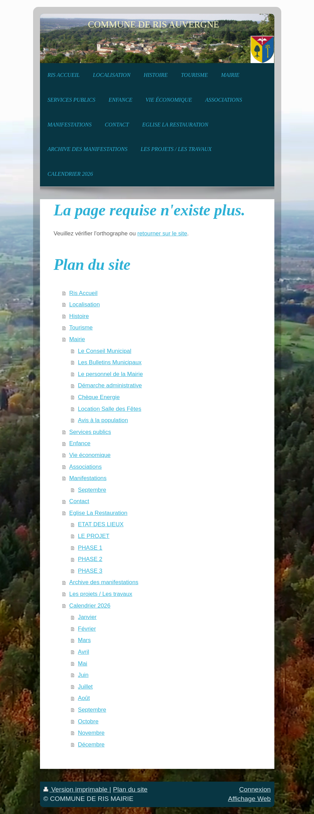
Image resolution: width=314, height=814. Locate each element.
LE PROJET (93, 536)
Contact (79, 501)
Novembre (91, 733)
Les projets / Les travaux (100, 594)
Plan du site (130, 789)
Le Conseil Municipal (104, 351)
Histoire (79, 316)
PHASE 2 (90, 559)
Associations (85, 467)
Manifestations (88, 478)
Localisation (84, 304)
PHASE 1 (90, 548)
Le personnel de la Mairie (110, 374)
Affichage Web (249, 798)
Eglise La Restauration (98, 513)
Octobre (88, 721)
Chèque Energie (99, 397)
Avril (83, 652)
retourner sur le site (162, 233)
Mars (84, 640)
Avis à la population (103, 420)
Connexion (255, 789)
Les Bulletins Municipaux (110, 362)
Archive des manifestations (104, 582)
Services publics (90, 432)
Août (84, 698)
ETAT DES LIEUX (100, 524)
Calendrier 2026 (89, 605)
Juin (83, 675)
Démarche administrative (110, 385)
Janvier (87, 617)
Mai (82, 663)
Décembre (91, 744)
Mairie (77, 339)
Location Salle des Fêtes (109, 409)
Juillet (85, 686)
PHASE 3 (90, 571)
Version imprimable (76, 789)
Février (87, 628)
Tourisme (81, 327)
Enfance (80, 443)
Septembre (92, 490)
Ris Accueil (83, 293)
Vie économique (90, 455)
